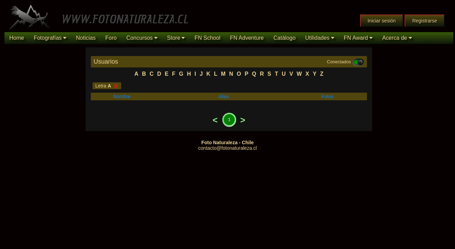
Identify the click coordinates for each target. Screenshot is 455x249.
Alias (224, 96)
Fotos (327, 96)
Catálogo (284, 38)
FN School (207, 38)
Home (16, 38)
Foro (111, 38)
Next (242, 120)
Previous (215, 120)
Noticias (86, 38)
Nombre (121, 96)
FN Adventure (247, 38)
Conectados (345, 62)
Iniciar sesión (382, 21)
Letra (106, 86)
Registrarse (424, 21)
